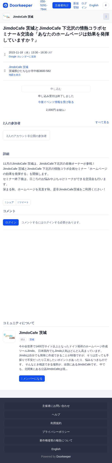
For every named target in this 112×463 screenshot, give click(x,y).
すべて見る (102, 122)
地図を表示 (15, 74)
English (93, 5)
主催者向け (62, 5)
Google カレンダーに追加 (22, 56)
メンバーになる (31, 378)
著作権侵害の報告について (56, 440)
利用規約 (56, 423)
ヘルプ (56, 414)
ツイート (23, 202)
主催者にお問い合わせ (56, 405)
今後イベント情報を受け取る (56, 102)
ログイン (10, 222)
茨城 (32, 339)
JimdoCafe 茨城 (23, 16)
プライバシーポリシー (56, 431)
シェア (9, 202)
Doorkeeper (63, 456)
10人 (22, 339)
